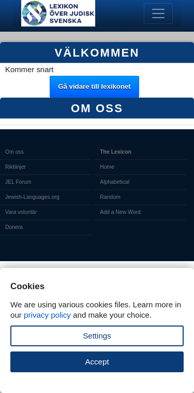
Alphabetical (114, 182)
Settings (97, 335)
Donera (14, 227)
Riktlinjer (15, 167)
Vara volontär (21, 212)
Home (107, 167)
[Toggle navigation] (158, 13)
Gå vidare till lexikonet (94, 86)
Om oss (14, 152)
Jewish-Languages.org (32, 197)
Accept (97, 361)
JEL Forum (18, 182)
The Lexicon (115, 152)
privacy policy (47, 314)
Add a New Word (120, 212)
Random (110, 197)
